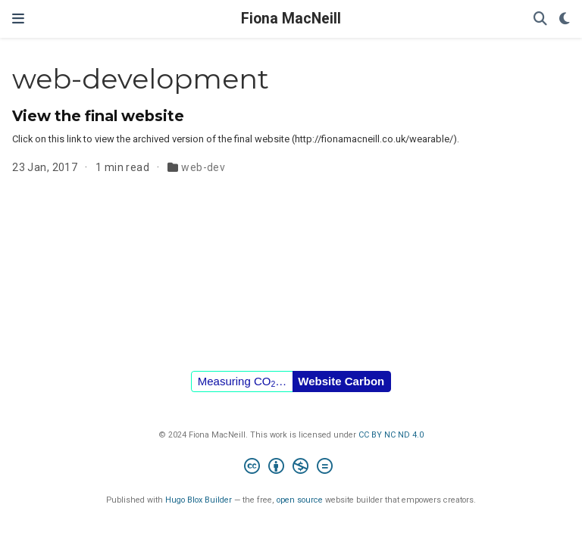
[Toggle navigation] (18, 18)
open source (300, 500)
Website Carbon (341, 381)
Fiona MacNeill (291, 18)
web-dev (203, 167)
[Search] (540, 19)
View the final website (98, 116)
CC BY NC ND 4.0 (391, 435)
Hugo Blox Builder (198, 500)
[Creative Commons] (291, 468)
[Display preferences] (564, 19)
